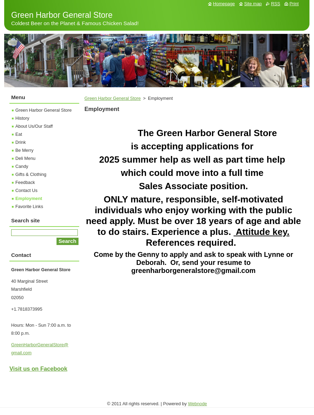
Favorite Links (29, 206)
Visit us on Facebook (38, 368)
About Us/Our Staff (34, 126)
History (22, 118)
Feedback (25, 182)
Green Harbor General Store (112, 98)
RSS (275, 3)
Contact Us (26, 190)
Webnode (197, 403)
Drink (20, 142)
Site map (253, 3)
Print (294, 3)
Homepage (224, 3)
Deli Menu (25, 158)
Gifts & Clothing (30, 174)
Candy (21, 166)
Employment (28, 198)
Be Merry (24, 150)
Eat (18, 134)
